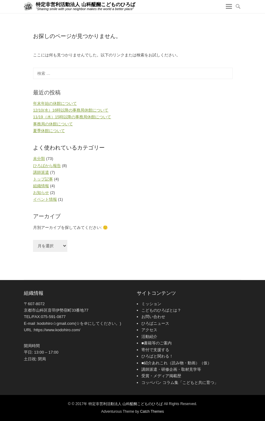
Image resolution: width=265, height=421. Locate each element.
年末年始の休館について (55, 103)
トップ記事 (43, 179)
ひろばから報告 (47, 165)
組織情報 (41, 186)
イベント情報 (45, 199)
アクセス (149, 330)
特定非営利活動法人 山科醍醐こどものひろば (85, 4)
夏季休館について (49, 130)
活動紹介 (149, 336)
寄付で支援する (155, 349)
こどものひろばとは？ (161, 310)
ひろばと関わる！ (157, 356)
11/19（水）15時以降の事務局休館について (72, 117)
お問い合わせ (153, 316)
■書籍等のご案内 (156, 343)
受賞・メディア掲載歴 (161, 376)
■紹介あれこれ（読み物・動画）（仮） (176, 363)
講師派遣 (41, 172)
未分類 (39, 158)
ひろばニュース (155, 323)
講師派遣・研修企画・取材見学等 (171, 369)
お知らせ (41, 192)
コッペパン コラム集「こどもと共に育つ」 (179, 382)
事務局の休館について (53, 124)
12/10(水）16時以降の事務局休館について (70, 110)
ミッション (151, 304)
